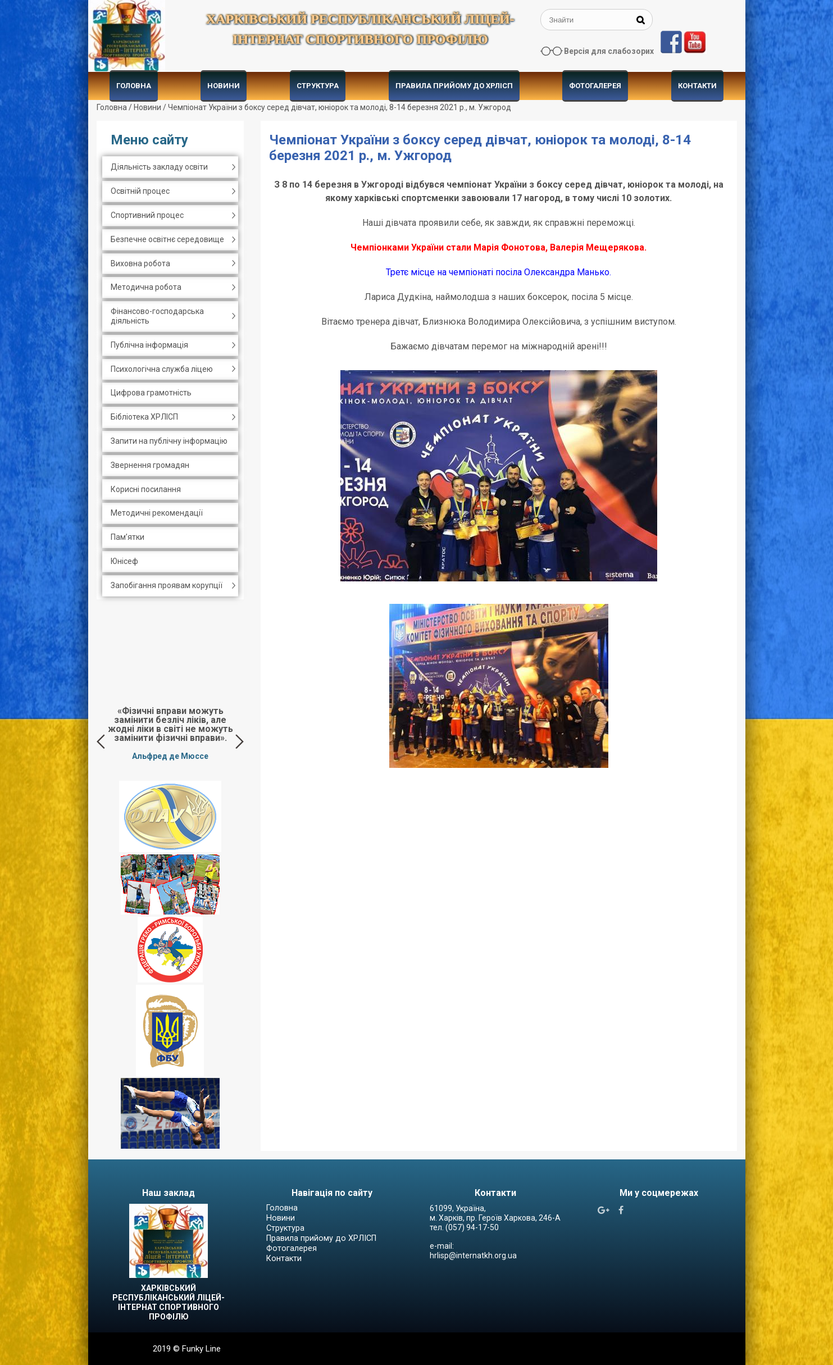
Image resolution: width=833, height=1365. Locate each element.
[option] (170, 733)
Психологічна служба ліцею (162, 369)
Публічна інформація (149, 344)
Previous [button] (101, 741)
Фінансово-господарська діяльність (157, 316)
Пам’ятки (127, 537)
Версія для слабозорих (609, 51)
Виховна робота (140, 263)
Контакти (697, 85)
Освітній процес (140, 190)
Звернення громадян (150, 465)
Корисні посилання (146, 489)
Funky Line (201, 1349)
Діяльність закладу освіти (159, 166)
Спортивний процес (147, 215)
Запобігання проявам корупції (166, 585)
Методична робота (146, 287)
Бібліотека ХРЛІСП (144, 416)
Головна (133, 85)
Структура (318, 85)
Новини (223, 85)
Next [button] (239, 741)
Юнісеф (124, 561)
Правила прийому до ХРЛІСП (454, 85)
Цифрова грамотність (151, 392)
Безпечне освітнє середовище (167, 239)
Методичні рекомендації (157, 512)
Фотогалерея (595, 85)
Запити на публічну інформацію (169, 440)
